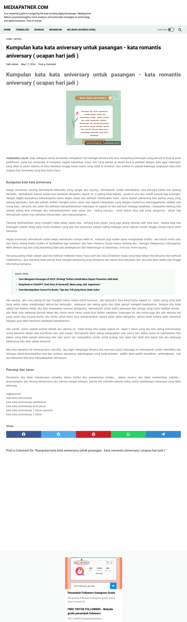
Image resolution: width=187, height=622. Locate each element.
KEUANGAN (58, 23)
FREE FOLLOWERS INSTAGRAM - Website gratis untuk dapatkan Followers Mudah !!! (157, 218)
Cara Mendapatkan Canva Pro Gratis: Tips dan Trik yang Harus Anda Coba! (59, 323)
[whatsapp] (87, 492)
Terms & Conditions (114, 613)
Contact (82, 613)
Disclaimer (95, 613)
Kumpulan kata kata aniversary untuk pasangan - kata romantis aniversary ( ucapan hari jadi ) (157, 264)
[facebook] (17, 492)
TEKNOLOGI (25, 23)
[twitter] (41, 492)
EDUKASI (41, 23)
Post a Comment (47, 60)
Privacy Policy (57, 613)
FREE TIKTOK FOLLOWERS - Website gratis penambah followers (155, 90)
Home (9, 23)
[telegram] (111, 492)
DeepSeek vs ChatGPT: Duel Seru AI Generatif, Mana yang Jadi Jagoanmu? (59, 317)
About (71, 613)
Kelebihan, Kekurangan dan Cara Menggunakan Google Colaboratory (155, 239)
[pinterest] (64, 492)
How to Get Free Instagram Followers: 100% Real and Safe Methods (157, 136)
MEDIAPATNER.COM (28, 3)
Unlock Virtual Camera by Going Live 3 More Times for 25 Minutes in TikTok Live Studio (157, 111)
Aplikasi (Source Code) (83, 23)
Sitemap (132, 613)
